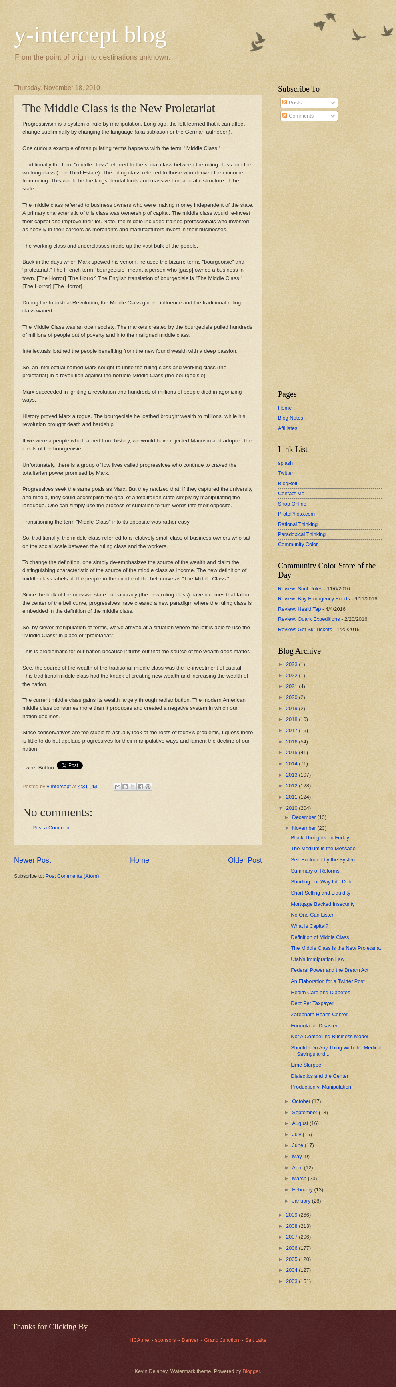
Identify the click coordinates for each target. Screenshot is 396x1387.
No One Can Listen (313, 915)
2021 (292, 686)
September (305, 1112)
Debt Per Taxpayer (312, 1003)
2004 (292, 1270)
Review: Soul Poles (300, 589)
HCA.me (139, 1340)
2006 (292, 1248)
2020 (292, 697)
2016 (292, 742)
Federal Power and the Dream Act (329, 970)
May (297, 1156)
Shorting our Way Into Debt (322, 882)
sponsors (166, 1340)
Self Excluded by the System (323, 860)
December (304, 817)
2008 (292, 1226)
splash (285, 463)
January (302, 1201)
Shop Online (292, 504)
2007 (292, 1237)
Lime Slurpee (306, 1065)
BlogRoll (287, 483)
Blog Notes (290, 418)
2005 (292, 1259)
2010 (292, 808)
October (302, 1101)
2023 (292, 664)
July (297, 1134)
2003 (292, 1281)
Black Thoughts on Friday (320, 838)
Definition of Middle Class (320, 937)
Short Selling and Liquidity (320, 893)
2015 (292, 752)
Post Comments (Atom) (72, 876)
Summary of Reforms (315, 871)
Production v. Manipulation (321, 1087)
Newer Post (32, 860)
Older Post (245, 860)
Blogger (251, 1371)
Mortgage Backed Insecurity (323, 904)
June (298, 1145)
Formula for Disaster (314, 1026)
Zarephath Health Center (319, 1014)
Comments (298, 116)
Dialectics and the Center (319, 1076)
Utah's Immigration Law (317, 959)
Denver (191, 1340)
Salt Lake (255, 1340)
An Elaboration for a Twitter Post (327, 981)
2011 (292, 797)
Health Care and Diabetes (320, 992)
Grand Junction (221, 1340)
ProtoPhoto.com (296, 514)
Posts (292, 103)
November (304, 828)
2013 (292, 775)
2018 (292, 719)
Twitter (285, 473)
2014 (292, 764)
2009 (292, 1215)
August (301, 1123)
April (298, 1168)
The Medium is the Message (323, 848)
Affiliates (287, 428)
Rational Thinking (298, 524)
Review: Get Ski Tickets (305, 629)
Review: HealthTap (299, 609)
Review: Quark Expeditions (309, 619)
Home (139, 860)
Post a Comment (51, 828)
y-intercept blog (90, 34)
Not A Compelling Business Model (329, 1036)
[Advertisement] (302, 256)
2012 (292, 786)
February (303, 1190)
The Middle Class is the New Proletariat (336, 948)
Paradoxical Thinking (302, 534)
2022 (292, 675)
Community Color (298, 544)
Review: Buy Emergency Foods (314, 599)
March (300, 1178)
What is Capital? (309, 926)
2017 (292, 730)
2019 (292, 708)
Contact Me (291, 493)
